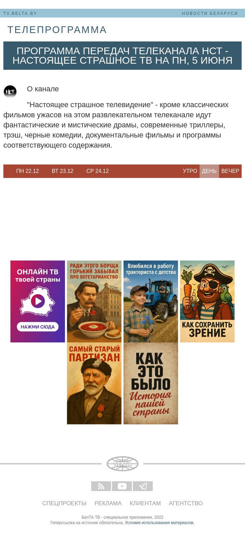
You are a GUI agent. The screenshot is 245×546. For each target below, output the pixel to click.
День (209, 171)
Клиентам (145, 503)
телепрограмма (57, 29)
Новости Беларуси (210, 13)
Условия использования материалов (159, 522)
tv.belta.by (20, 13)
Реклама (108, 503)
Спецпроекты (64, 503)
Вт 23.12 (62, 171)
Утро (190, 171)
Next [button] (117, 171)
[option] (27, 171)
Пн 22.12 (27, 171)
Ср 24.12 (97, 171)
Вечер (230, 171)
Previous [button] (6, 171)
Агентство (186, 503)
